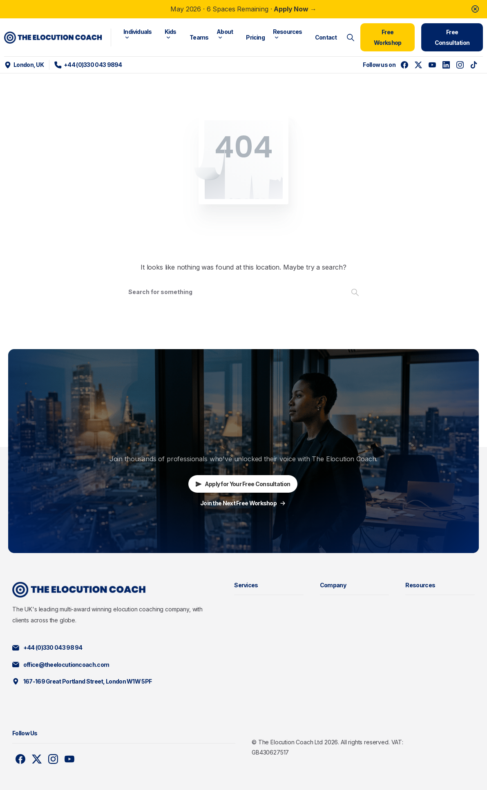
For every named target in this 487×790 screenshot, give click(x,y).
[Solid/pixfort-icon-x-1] (37, 759)
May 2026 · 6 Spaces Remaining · (243, 9)
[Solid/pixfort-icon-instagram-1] (53, 759)
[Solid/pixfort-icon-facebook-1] (20, 759)
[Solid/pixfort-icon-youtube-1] (69, 759)
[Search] (232, 292)
